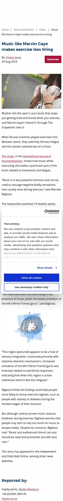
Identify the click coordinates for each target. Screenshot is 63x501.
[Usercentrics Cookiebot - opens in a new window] (45, 212)
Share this (53, 59)
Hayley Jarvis (13, 57)
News (42, 29)
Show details (45, 267)
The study (8, 156)
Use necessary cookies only (31, 287)
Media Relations (29, 489)
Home (5, 29)
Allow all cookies (31, 277)
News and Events (24, 29)
